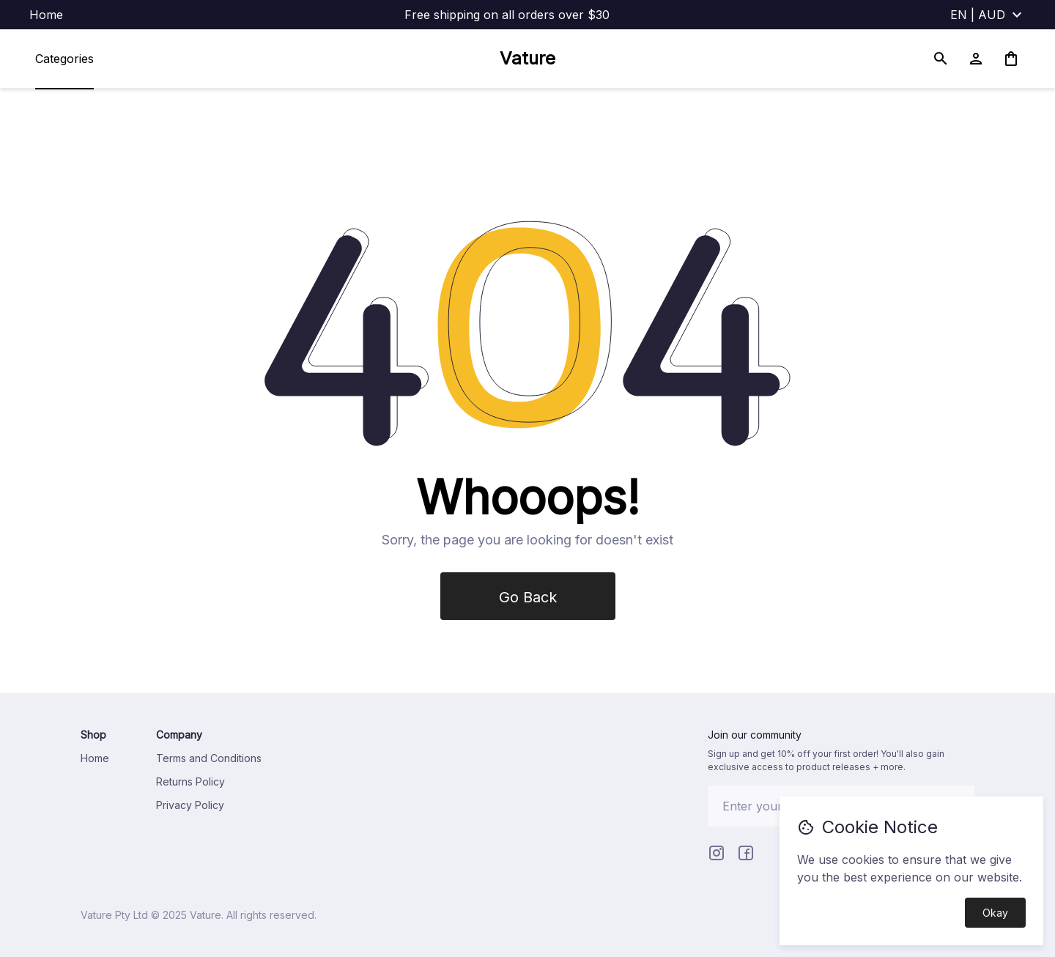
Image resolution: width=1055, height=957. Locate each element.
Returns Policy (190, 781)
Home (46, 14)
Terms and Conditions (209, 758)
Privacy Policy (190, 805)
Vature (527, 58)
